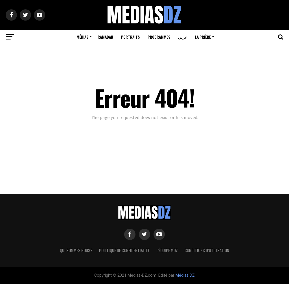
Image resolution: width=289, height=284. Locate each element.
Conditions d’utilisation (207, 250)
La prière (203, 37)
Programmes (159, 37)
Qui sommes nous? (76, 250)
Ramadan (105, 37)
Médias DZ (185, 275)
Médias (82, 37)
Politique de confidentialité (124, 250)
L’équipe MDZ (167, 250)
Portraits (130, 37)
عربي (182, 37)
